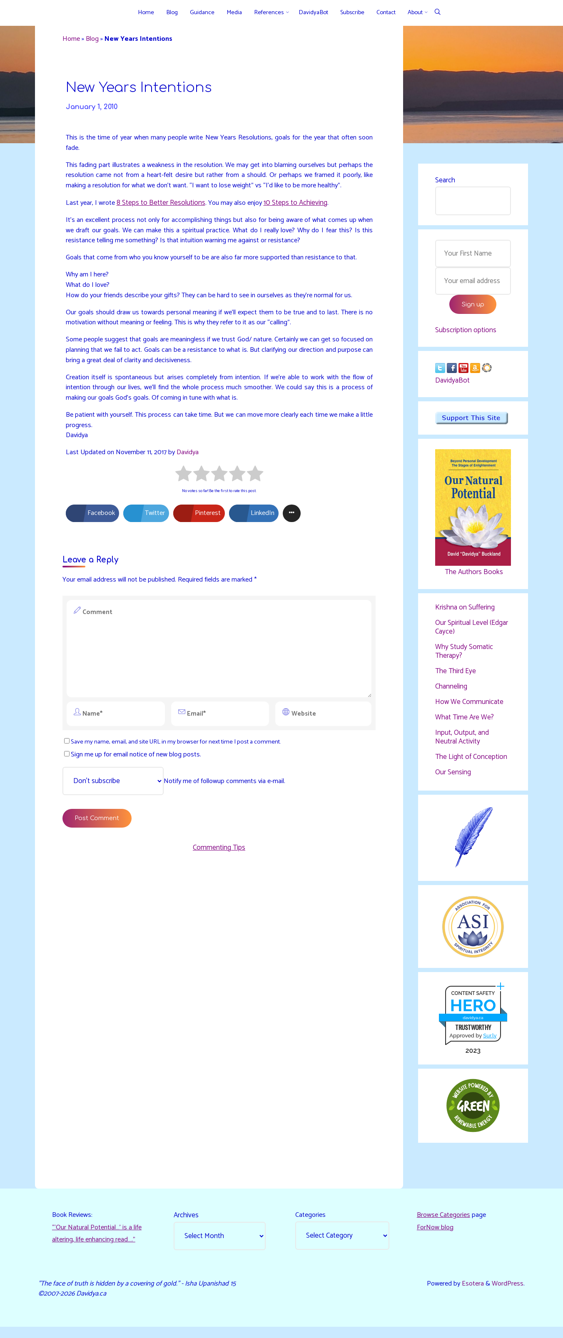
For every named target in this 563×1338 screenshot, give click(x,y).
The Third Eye (455, 675)
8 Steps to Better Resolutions (163, 220)
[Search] (437, 12)
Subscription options (465, 333)
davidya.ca (472, 1024)
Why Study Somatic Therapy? (464, 655)
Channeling (451, 691)
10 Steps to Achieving (302, 220)
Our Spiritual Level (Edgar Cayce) (471, 632)
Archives (186, 1224)
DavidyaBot (452, 384)
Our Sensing (453, 777)
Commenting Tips (219, 889)
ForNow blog (436, 1237)
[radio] (183, 512)
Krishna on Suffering (465, 611)
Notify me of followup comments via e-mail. (179, 820)
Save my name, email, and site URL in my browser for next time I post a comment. (179, 780)
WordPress (506, 1293)
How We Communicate (469, 706)
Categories (311, 1224)
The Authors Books (473, 576)
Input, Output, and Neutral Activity (462, 742)
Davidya (193, 489)
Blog (95, 40)
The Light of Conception (471, 761)
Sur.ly (489, 1043)
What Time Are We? (464, 722)
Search (445, 181)
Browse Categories (445, 1224)
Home (73, 40)
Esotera (470, 1293)
